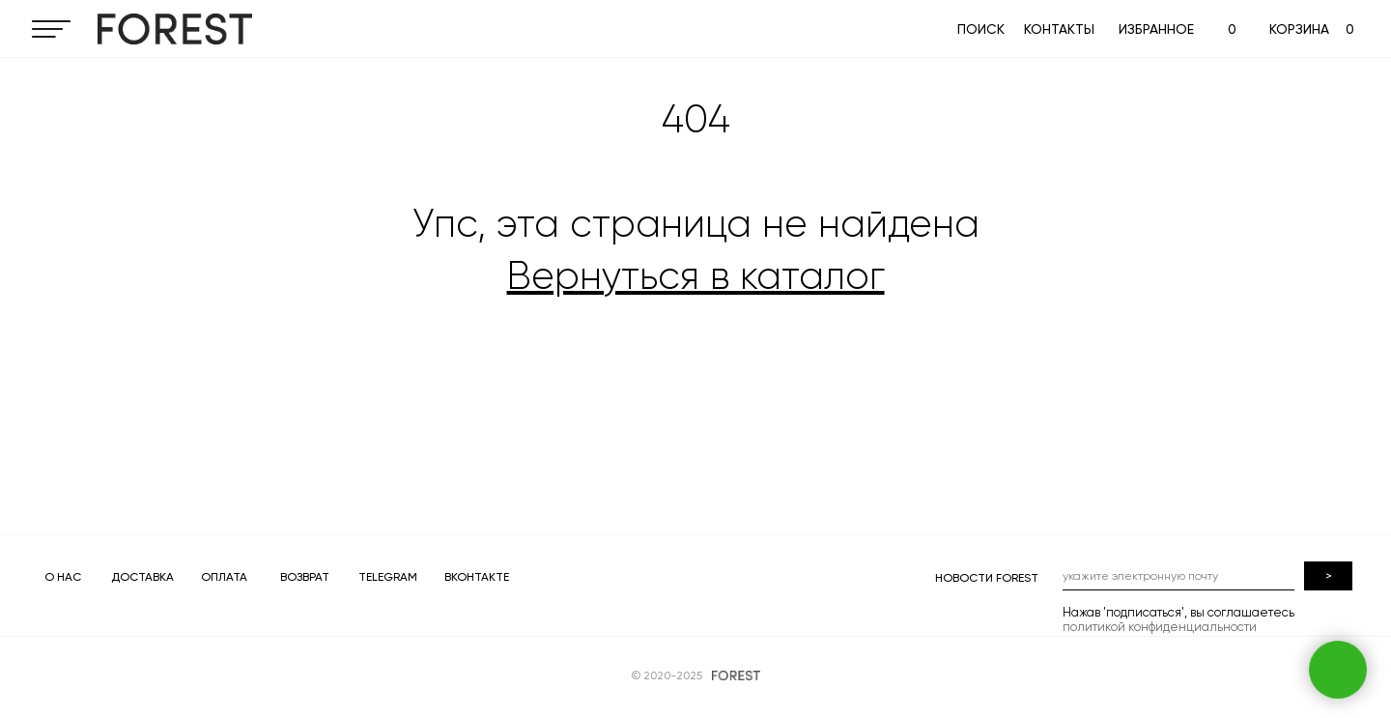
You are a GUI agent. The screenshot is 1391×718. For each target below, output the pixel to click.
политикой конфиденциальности (1160, 626)
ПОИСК (981, 29)
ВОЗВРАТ (304, 577)
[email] (1178, 575)
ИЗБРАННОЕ (1156, 29)
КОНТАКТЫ (1059, 29)
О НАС (62, 577)
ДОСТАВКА (142, 577)
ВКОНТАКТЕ (476, 577)
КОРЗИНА (1299, 29)
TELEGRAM (387, 577)
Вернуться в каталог (696, 276)
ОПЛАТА (224, 577)
